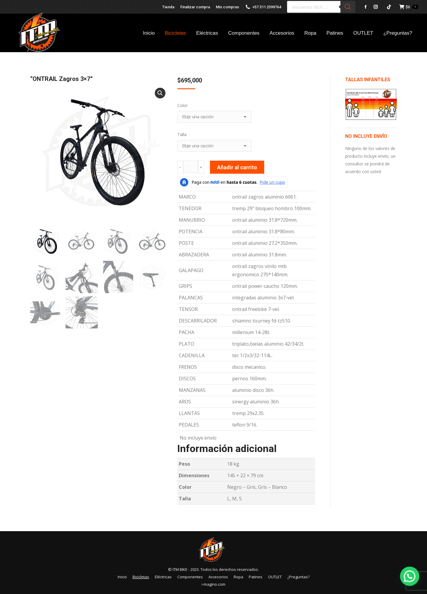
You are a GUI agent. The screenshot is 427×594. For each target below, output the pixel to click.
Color (182, 105)
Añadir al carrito (237, 167)
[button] (160, 93)
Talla (182, 134)
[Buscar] (347, 7)
